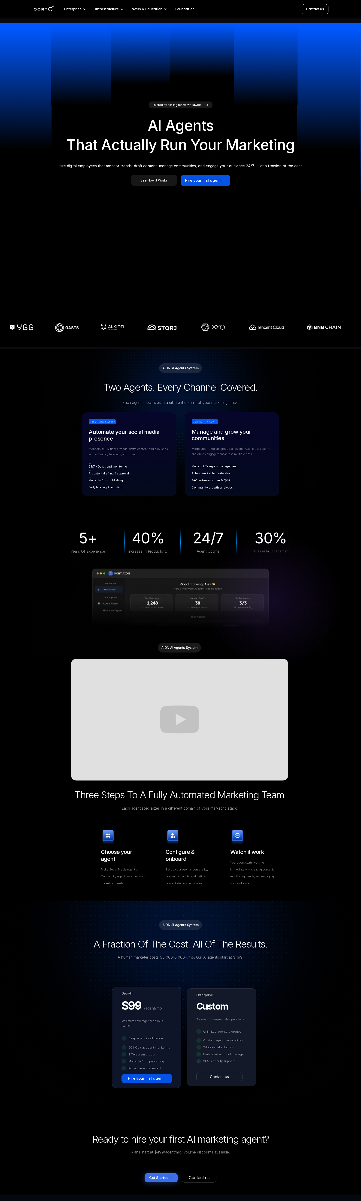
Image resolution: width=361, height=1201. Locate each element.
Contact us (219, 1076)
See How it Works (154, 180)
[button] (76, 9)
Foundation (184, 9)
